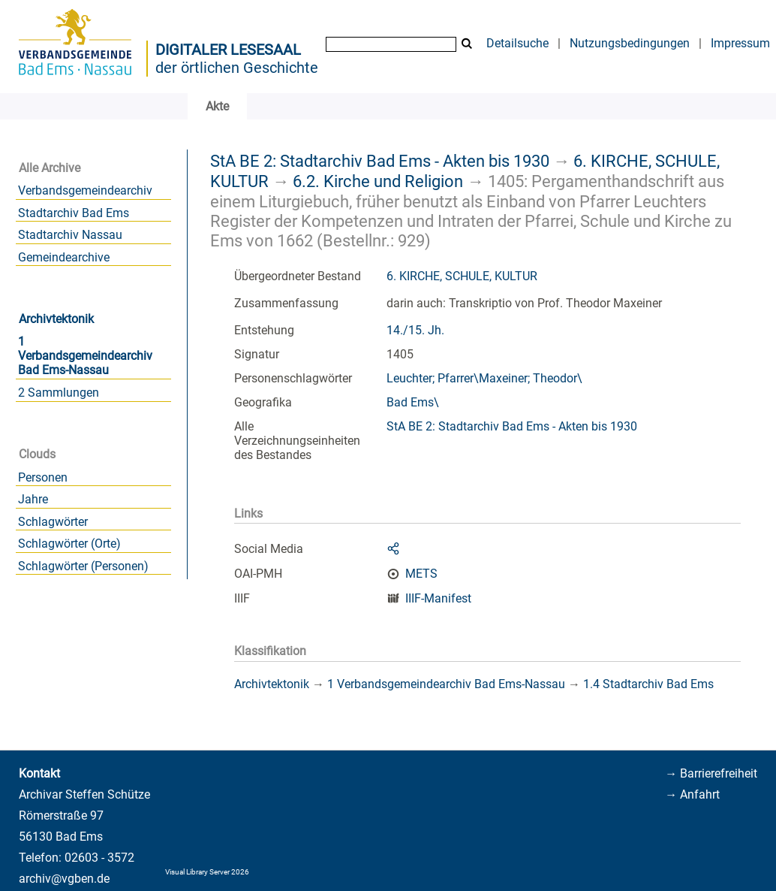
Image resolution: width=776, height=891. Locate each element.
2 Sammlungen (58, 392)
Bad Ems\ (412, 402)
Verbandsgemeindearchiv (85, 190)
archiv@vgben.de (64, 878)
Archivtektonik (56, 319)
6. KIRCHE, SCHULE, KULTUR (461, 276)
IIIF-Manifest (438, 598)
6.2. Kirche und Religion (378, 181)
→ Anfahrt (692, 794)
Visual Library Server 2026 (207, 872)
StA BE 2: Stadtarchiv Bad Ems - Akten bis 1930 (379, 161)
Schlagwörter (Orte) (69, 543)
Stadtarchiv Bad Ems (73, 213)
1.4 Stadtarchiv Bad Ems (648, 684)
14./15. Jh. (415, 330)
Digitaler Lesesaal (228, 50)
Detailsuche (517, 43)
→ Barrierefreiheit (711, 773)
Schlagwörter (53, 522)
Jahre (33, 499)
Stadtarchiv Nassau (70, 235)
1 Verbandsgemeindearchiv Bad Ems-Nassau (85, 355)
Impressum (740, 43)
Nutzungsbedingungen (630, 43)
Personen (43, 477)
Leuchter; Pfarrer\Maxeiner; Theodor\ (484, 378)
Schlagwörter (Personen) (83, 566)
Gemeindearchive (64, 257)
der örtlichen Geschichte (236, 68)
